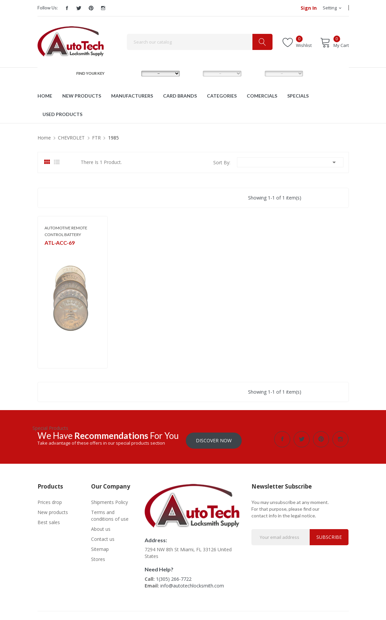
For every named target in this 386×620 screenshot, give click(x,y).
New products (52, 511)
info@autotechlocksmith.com (192, 584)
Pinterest (91, 8)
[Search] (200, 42)
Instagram (103, 8)
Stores (98, 558)
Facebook (67, 8)
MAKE (131, 73)
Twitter (79, 8)
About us (100, 527)
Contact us (102, 537)
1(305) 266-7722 (173, 577)
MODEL (195, 73)
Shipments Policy (109, 501)
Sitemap (100, 548)
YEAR (254, 73)
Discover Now (214, 439)
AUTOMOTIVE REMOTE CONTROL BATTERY (66, 231)
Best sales (48, 521)
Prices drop (49, 501)
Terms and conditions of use (110, 514)
